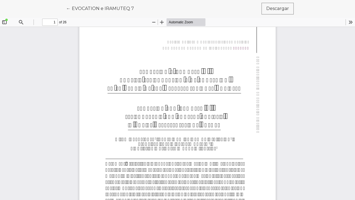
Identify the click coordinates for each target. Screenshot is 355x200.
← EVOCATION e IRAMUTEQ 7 (102, 8)
